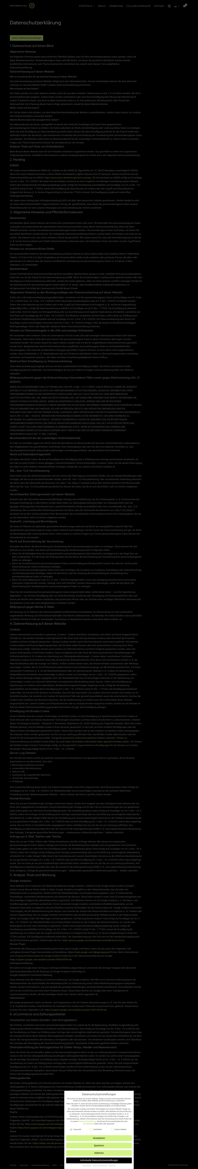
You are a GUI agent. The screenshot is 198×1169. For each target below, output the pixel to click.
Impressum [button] (112, 1166)
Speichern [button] (99, 1145)
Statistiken (96, 1129)
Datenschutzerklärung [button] (100, 1166)
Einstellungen (88, 1124)
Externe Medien (119, 1129)
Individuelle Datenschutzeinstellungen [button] (99, 1160)
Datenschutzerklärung (87, 1121)
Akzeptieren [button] (99, 1138)
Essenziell (75, 1129)
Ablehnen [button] (99, 1153)
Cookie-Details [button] (87, 1166)
